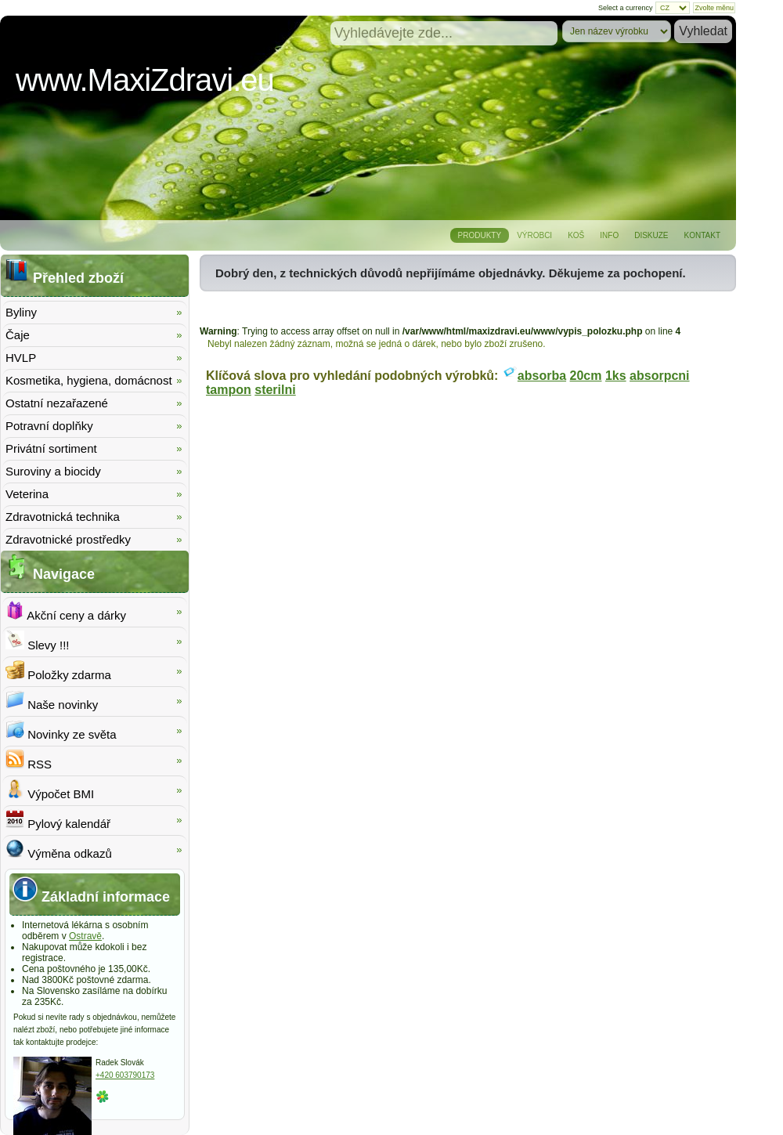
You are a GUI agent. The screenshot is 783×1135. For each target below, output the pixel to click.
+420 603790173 (125, 1075)
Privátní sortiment (51, 448)
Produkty (480, 235)
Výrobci (534, 235)
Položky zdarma (58, 670)
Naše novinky (51, 700)
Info (609, 235)
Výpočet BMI (49, 790)
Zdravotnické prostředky (68, 539)
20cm (586, 375)
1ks (615, 375)
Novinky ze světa (61, 730)
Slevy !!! (37, 641)
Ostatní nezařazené (56, 403)
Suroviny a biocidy (53, 471)
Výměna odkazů (58, 849)
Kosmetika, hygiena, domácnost (88, 380)
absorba (542, 375)
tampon (228, 389)
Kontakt (702, 235)
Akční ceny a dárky (65, 611)
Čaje (17, 335)
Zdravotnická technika (62, 516)
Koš (576, 235)
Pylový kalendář (57, 819)
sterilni (274, 389)
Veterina (27, 494)
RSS (28, 760)
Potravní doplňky (49, 425)
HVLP (20, 357)
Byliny (21, 312)
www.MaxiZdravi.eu (145, 80)
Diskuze (651, 235)
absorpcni (659, 375)
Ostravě (85, 936)
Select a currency (625, 8)
